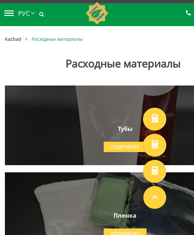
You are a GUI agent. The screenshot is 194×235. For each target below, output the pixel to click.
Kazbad (13, 39)
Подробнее (125, 147)
